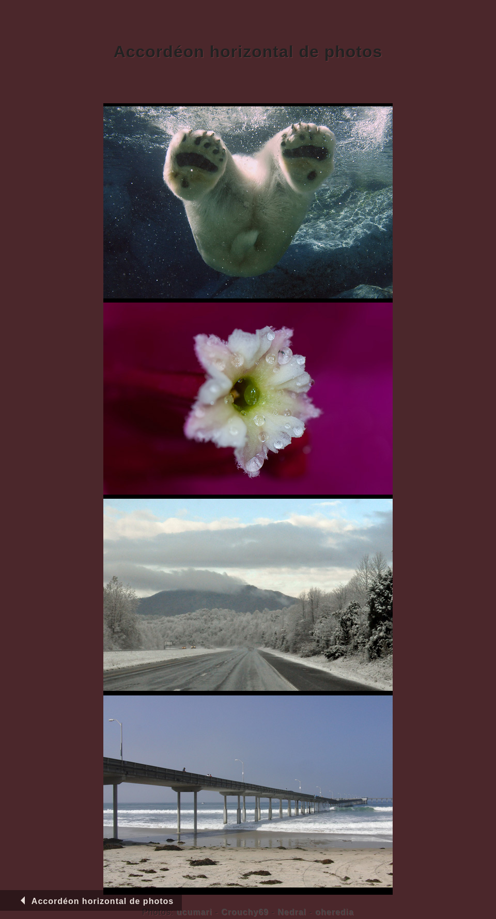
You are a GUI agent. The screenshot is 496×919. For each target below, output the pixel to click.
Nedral (291, 912)
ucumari (194, 912)
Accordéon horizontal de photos (95, 901)
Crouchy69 (245, 912)
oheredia (334, 912)
